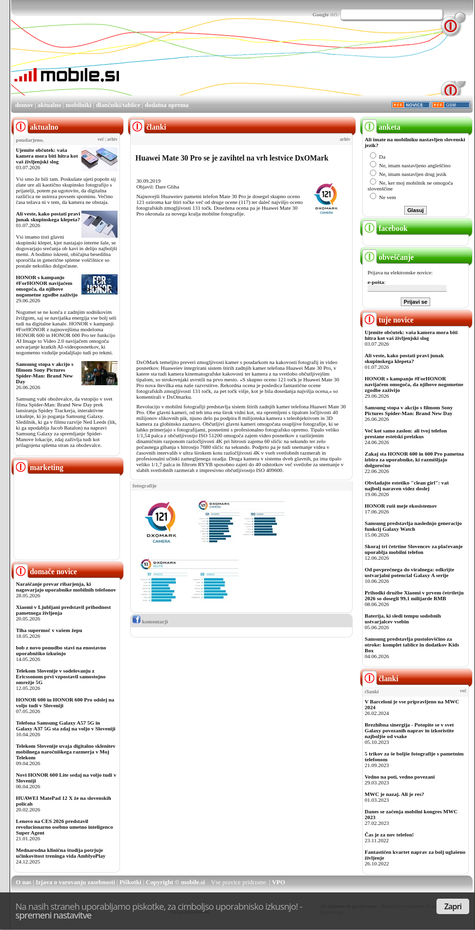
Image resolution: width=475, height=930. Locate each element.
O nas (23, 882)
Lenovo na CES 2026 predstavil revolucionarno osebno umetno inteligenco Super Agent (64, 827)
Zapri (453, 906)
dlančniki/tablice (118, 104)
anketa (381, 127)
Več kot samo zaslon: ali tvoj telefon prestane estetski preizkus (406, 433)
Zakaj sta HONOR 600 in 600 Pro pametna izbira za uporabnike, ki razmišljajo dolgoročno (414, 459)
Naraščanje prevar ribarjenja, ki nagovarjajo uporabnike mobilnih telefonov (66, 587)
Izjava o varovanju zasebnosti (75, 882)
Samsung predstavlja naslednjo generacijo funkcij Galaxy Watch (413, 526)
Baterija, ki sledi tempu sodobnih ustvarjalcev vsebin (403, 618)
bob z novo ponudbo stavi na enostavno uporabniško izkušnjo (61, 650)
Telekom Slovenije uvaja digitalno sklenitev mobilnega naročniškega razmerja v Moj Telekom (66, 751)
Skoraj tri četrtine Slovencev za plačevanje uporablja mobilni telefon (414, 549)
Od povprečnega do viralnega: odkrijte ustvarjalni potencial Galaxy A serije (409, 572)
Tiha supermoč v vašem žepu (49, 630)
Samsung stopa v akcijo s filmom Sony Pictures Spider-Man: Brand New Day (44, 372)
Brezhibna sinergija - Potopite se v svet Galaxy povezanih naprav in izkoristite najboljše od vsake (409, 730)
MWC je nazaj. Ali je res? (394, 794)
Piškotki (130, 882)
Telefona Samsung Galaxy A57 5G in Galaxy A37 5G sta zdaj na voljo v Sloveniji (65, 725)
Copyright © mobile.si (175, 882)
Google (321, 14)
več (101, 139)
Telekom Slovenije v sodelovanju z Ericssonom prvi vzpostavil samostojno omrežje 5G (61, 676)
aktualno (49, 104)
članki (380, 678)
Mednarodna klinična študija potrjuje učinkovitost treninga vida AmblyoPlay (61, 853)
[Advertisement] (153, 64)
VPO (278, 882)
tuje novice (388, 320)
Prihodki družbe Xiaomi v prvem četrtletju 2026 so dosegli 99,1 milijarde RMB (414, 595)
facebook (385, 228)
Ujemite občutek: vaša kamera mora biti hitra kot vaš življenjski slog (47, 155)
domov (24, 104)
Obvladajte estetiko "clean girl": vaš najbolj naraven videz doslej (407, 485)
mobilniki (78, 104)
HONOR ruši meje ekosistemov (401, 506)
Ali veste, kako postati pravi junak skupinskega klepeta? (48, 216)
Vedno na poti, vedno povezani (400, 777)
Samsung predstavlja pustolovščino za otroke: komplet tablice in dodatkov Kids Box (412, 644)
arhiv (112, 139)
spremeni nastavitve (53, 915)
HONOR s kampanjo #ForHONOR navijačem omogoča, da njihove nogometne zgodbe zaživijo (47, 285)
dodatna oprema (166, 104)
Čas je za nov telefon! (389, 834)
